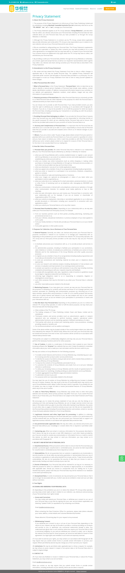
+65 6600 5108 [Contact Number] (15, 2)
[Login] (113, 2)
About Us (93, 9)
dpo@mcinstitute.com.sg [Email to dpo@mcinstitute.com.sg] (46, 507)
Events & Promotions (82, 9)
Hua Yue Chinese (68, 9)
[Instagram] (36, 2)
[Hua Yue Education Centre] (18, 9)
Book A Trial (110, 9)
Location (99, 9)
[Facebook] (35, 2)
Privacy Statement (81, 571)
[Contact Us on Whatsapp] (122, 458)
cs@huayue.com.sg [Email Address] (27, 2)
